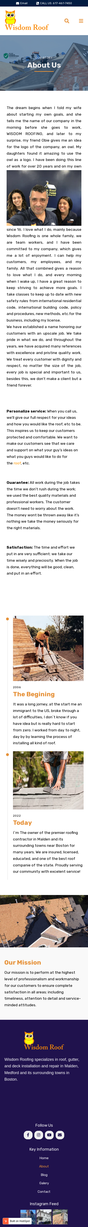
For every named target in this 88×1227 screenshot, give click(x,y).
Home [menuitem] (44, 1158)
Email (24, 3)
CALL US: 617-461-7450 (56, 3)
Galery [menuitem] (44, 1183)
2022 (17, 815)
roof (17, 463)
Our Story (44, 57)
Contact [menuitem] (44, 1192)
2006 (17, 687)
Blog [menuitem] (44, 1175)
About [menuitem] (44, 1166)
